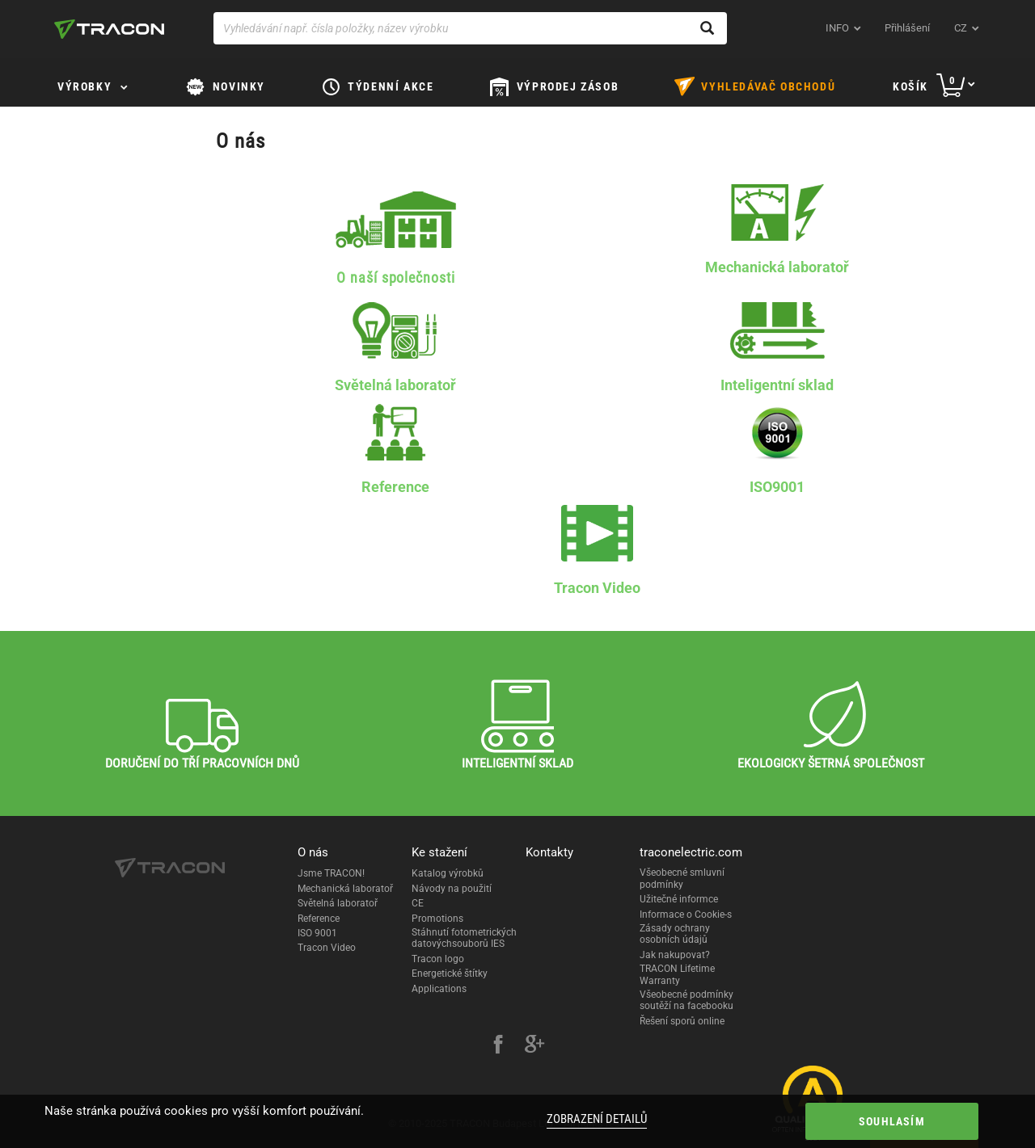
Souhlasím (892, 1121)
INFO (837, 28)
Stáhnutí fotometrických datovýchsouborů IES (464, 938)
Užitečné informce (679, 899)
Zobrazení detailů (597, 1119)
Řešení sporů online (682, 1021)
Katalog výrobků (448, 873)
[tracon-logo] (109, 29)
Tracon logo (438, 959)
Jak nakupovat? (675, 955)
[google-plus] (534, 1046)
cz (960, 28)
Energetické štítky (450, 973)
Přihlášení (907, 28)
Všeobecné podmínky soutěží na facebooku (686, 1000)
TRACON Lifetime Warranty (677, 974)
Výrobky (84, 86)
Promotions (437, 918)
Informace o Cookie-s (686, 914)
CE (418, 903)
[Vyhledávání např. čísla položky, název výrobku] (470, 28)
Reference (319, 918)
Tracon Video (327, 947)
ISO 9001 (317, 933)
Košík (910, 86)
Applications (439, 989)
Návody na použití (452, 888)
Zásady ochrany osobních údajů (675, 934)
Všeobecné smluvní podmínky (682, 878)
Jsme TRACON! (331, 873)
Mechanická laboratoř (345, 888)
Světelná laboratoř (338, 903)
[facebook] (498, 1046)
